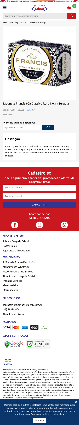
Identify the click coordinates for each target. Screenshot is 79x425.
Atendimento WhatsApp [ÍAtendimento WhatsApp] (16, 267)
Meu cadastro (10, 290)
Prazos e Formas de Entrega (18, 271)
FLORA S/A (30, 109)
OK (48, 127)
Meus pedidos (10, 285)
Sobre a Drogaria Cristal (16, 241)
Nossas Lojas (10, 246)
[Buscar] (71, 16)
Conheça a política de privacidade (47, 414)
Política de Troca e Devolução (19, 262)
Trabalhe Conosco (12, 280)
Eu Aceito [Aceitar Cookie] (39, 420)
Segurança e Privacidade (16, 250)
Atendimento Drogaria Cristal (19, 276)
